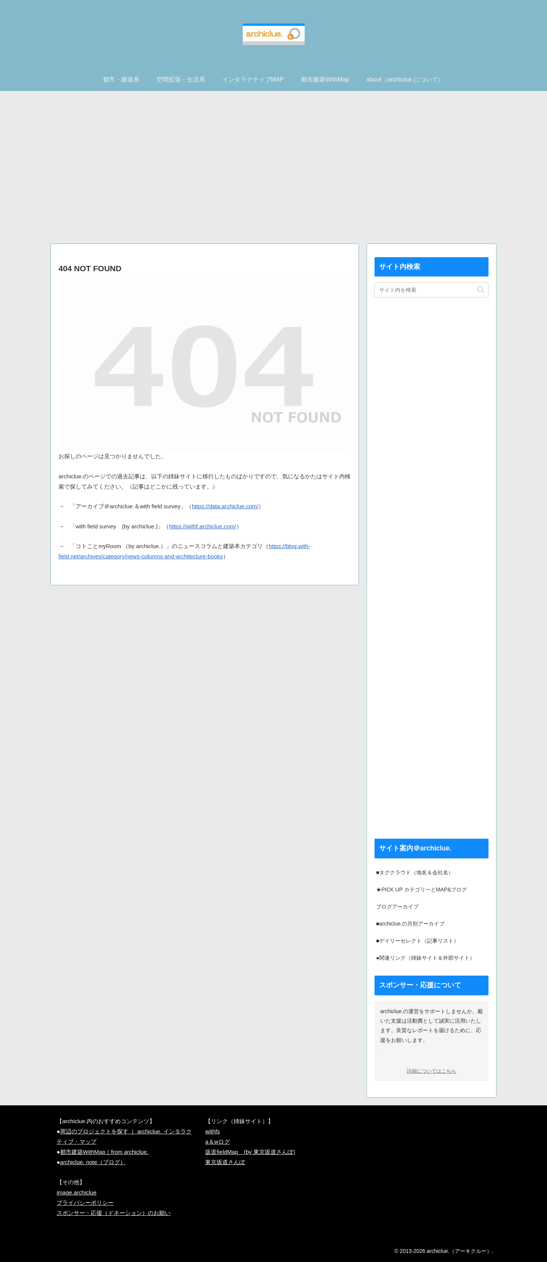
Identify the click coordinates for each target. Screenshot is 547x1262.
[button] (480, 289)
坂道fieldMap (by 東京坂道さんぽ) (250, 1152)
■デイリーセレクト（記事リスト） (417, 941)
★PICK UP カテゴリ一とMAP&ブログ (421, 889)
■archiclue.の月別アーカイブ (410, 924)
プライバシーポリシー (85, 1202)
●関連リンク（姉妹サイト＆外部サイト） (425, 958)
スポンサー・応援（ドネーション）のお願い (114, 1213)
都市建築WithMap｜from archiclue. (104, 1152)
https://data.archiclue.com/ (225, 506)
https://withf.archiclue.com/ (202, 526)
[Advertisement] (273, 170)
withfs (212, 1131)
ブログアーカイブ (397, 907)
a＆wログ (217, 1141)
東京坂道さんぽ (225, 1162)
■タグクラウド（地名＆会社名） (415, 872)
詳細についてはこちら (431, 1071)
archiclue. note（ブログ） (93, 1162)
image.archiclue (76, 1192)
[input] (432, 289)
